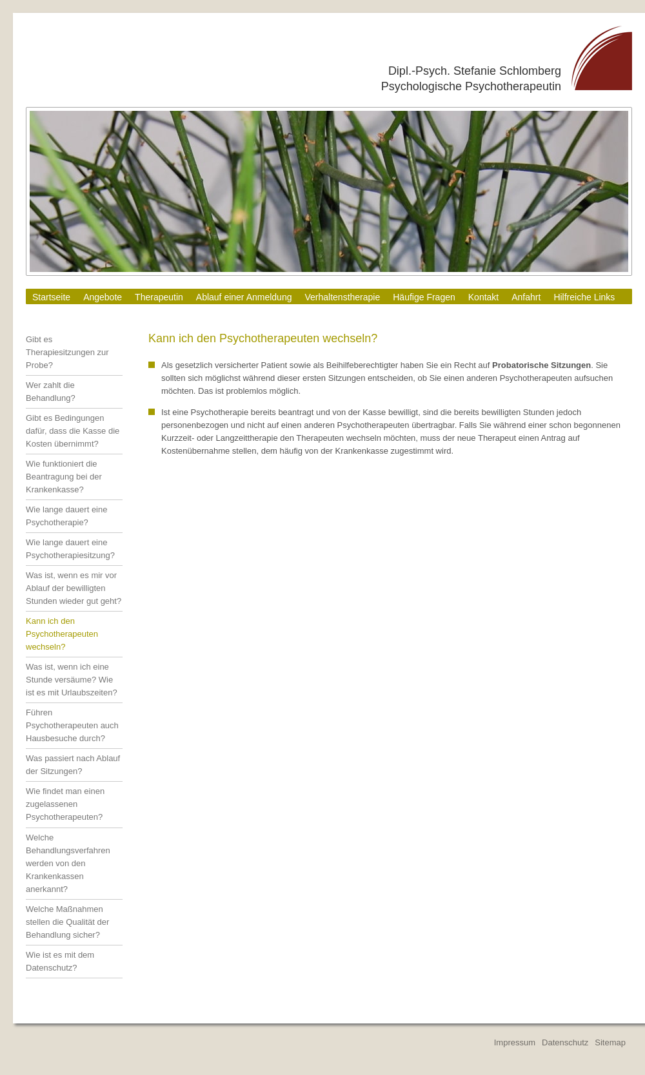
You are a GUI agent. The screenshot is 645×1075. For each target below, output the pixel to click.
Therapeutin (159, 297)
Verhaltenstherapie (342, 297)
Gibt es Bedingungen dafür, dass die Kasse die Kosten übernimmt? (72, 431)
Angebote (102, 297)
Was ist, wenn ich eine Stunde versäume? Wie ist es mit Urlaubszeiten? (71, 679)
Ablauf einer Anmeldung (244, 297)
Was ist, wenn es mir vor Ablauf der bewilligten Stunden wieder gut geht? (73, 588)
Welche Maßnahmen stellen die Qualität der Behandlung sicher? (67, 922)
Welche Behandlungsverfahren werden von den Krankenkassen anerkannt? (68, 863)
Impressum (514, 1042)
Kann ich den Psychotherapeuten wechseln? (62, 634)
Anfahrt (526, 297)
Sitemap (610, 1042)
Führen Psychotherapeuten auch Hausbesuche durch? (72, 725)
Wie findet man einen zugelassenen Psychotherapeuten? (65, 804)
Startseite (51, 297)
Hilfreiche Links (584, 297)
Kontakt (483, 297)
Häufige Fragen (424, 297)
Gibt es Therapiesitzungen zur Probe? (67, 352)
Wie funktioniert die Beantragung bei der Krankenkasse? (64, 476)
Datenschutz (565, 1042)
